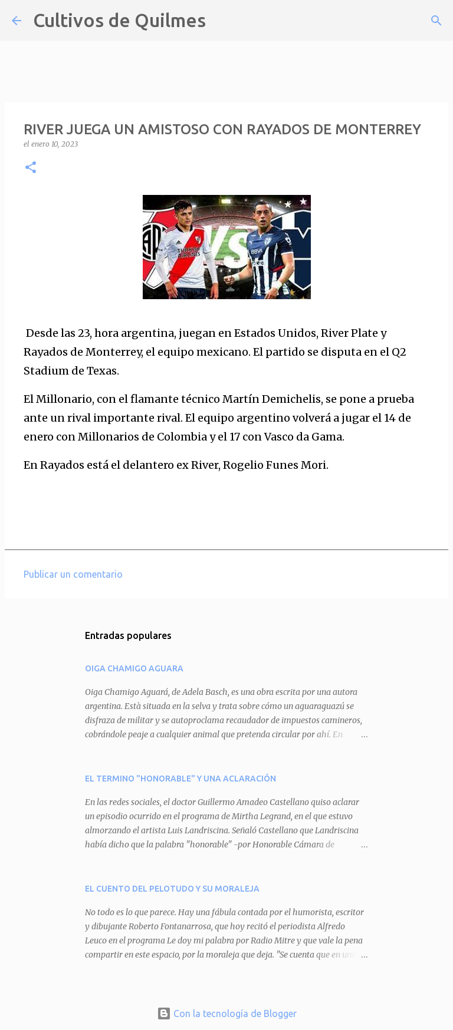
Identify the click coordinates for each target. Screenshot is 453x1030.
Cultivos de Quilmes (119, 20)
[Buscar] (222, 20)
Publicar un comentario (73, 574)
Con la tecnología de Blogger (227, 1013)
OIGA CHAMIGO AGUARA (134, 668)
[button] (31, 168)
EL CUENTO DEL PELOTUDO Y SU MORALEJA (172, 888)
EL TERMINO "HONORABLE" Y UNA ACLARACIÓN (180, 778)
